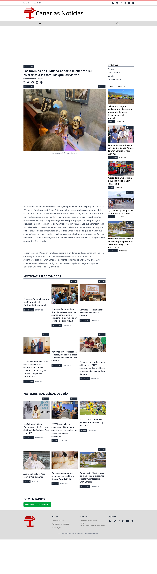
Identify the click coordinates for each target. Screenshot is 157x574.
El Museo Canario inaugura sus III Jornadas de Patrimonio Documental (36, 302)
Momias (111, 76)
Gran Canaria (28, 66)
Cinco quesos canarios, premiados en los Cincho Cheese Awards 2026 (63, 476)
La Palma (111, 121)
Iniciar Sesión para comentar (37, 504)
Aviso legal (56, 527)
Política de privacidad (60, 524)
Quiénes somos (58, 520)
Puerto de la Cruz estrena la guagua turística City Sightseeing (120, 181)
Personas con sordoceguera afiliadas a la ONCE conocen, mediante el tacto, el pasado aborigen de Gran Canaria (93, 368)
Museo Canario (114, 79)
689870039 (92, 520)
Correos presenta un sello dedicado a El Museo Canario (92, 312)
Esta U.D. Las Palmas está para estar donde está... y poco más (91, 422)
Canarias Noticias (29, 79)
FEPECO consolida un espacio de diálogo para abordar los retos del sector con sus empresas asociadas (64, 430)
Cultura (111, 69)
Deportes (83, 430)
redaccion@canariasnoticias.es (93, 525)
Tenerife (55, 441)
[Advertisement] (78, 44)
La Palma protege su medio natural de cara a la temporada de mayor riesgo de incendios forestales (120, 112)
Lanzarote (111, 217)
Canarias (27, 482)
